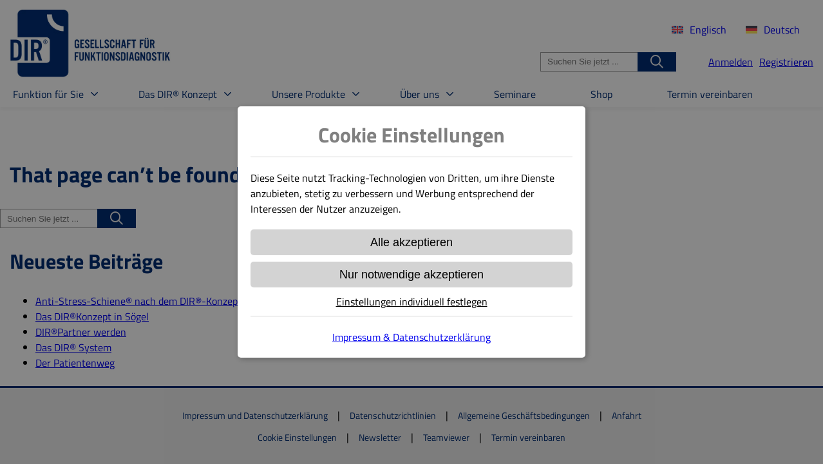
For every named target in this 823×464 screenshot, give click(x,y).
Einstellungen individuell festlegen (411, 301)
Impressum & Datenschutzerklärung (411, 337)
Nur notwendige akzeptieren (411, 274)
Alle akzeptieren (411, 242)
